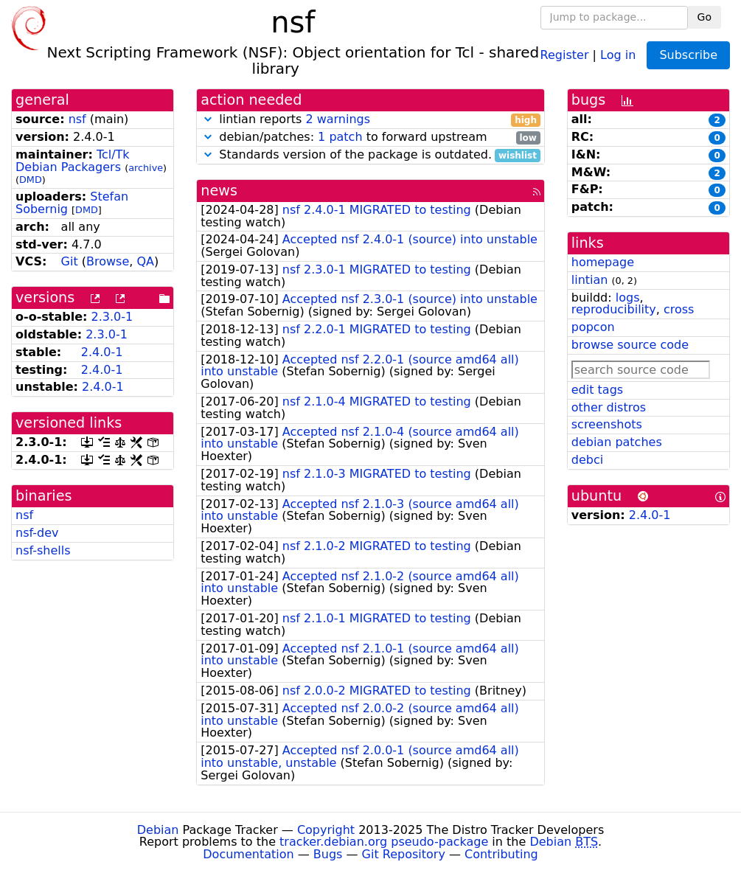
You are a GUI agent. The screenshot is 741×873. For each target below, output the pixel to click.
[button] (208, 119)
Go (704, 17)
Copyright (326, 830)
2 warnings (337, 119)
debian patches (616, 442)
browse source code (630, 345)
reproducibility (613, 309)
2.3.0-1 (112, 317)
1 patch (340, 137)
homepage (602, 262)
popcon (593, 327)
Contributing (501, 854)
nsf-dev (36, 533)
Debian (158, 830)
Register (564, 54)
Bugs (328, 854)
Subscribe (688, 55)
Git (69, 261)
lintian (589, 280)
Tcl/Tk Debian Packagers (72, 160)
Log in (618, 54)
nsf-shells (43, 550)
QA (145, 261)
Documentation (248, 854)
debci (587, 460)
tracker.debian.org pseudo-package (383, 842)
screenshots (606, 424)
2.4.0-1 (102, 352)
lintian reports (370, 120)
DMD (30, 179)
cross (679, 309)
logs (628, 298)
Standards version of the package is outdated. (370, 155)
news (219, 190)
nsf (77, 119)
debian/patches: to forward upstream (370, 137)
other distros (608, 407)
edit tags (597, 390)
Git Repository (403, 854)
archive (145, 167)
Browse (107, 261)
